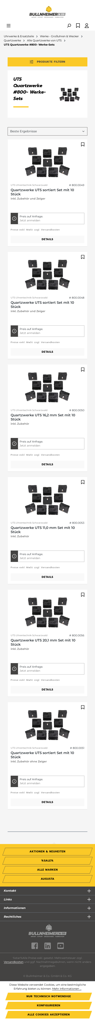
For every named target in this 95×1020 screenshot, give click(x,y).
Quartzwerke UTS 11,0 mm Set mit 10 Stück (43, 530)
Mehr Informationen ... (66, 988)
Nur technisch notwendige (48, 996)
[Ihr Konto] (86, 26)
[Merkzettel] (78, 26)
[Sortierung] (47, 131)
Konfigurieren (48, 1005)
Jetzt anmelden (30, 220)
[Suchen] (69, 26)
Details (47, 239)
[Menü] (8, 26)
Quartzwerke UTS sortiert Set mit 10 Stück (42, 192)
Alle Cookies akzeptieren (48, 1015)
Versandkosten (13, 962)
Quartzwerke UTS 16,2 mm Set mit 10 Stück (43, 417)
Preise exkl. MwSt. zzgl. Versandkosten (35, 229)
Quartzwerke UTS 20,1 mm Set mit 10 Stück (43, 642)
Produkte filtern (47, 62)
